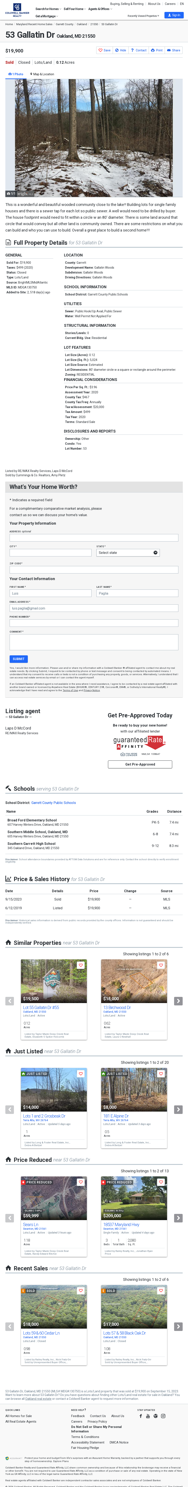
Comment (16, 631)
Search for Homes (48, 9)
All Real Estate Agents (20, 1421)
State (100, 546)
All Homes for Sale (18, 1416)
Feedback (78, 1416)
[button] (174, 15)
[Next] (178, 1001)
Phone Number (20, 616)
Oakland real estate (38, 1398)
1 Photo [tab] (16, 74)
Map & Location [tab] (42, 74)
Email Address (20, 601)
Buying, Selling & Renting (127, 3)
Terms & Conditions (85, 1437)
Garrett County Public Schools (53, 803)
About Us (154, 3)
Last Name (104, 586)
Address (20, 531)
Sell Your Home (75, 9)
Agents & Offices (100, 9)
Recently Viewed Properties (143, 15)
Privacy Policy (97, 1421)
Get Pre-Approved (140, 764)
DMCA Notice (119, 1442)
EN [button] (182, 4)
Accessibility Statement (87, 1442)
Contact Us (98, 1416)
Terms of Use (70, 690)
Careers (170, 3)
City (13, 546)
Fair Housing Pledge (85, 1448)
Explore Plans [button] (61, 1461)
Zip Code (16, 563)
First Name (18, 586)
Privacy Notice (92, 690)
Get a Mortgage (47, 16)
